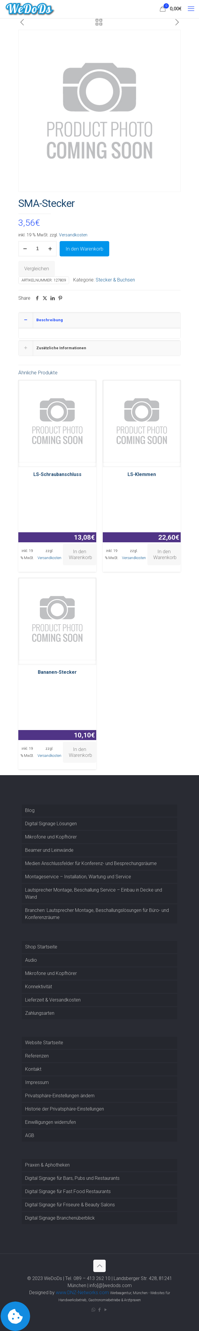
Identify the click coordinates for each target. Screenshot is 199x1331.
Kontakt (33, 1069)
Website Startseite (44, 1042)
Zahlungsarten (39, 1013)
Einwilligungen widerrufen (50, 1122)
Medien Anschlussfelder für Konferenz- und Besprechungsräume (91, 863)
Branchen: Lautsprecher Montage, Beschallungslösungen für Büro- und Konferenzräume (97, 913)
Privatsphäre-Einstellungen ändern (59, 1095)
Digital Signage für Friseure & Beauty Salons (70, 1205)
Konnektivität (38, 986)
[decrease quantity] (25, 249)
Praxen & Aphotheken (47, 1165)
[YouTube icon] (106, 1309)
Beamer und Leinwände (49, 850)
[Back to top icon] (99, 1266)
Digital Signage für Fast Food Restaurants (68, 1191)
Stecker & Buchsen (115, 280)
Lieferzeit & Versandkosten (53, 1000)
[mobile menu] (191, 9)
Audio (31, 960)
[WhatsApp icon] (93, 1309)
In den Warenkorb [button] (80, 554)
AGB (29, 1135)
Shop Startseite (41, 947)
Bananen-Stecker (57, 672)
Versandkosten (73, 235)
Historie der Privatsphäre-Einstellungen (64, 1109)
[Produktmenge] (37, 248)
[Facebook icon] (99, 1309)
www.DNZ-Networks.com (82, 1292)
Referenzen (37, 1056)
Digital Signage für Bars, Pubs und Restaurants (72, 1178)
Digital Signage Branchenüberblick (60, 1218)
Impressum (37, 1082)
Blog (30, 810)
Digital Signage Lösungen (51, 823)
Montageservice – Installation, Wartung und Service (78, 876)
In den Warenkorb (84, 249)
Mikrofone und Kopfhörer (51, 837)
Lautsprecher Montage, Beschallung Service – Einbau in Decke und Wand (93, 893)
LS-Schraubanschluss (57, 474)
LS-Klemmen (142, 474)
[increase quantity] (50, 249)
